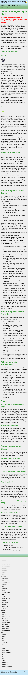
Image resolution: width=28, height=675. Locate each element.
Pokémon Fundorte (5, 650)
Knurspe (3, 590)
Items (3, 644)
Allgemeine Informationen (7, 564)
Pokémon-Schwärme (6, 598)
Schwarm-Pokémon (5, 626)
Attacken (3, 636)
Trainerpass (4, 604)
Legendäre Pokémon (6, 592)
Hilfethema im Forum (8, 545)
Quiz (2, 668)
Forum (13, 5)
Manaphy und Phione (6, 594)
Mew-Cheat (13, 486)
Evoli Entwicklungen (6, 582)
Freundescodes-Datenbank (7, 666)
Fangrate (25, 414)
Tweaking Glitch (5, 606)
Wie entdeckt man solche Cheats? (11, 551)
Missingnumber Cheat (8, 461)
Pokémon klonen (16, 509)
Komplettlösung (5, 578)
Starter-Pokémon (5, 602)
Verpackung (4, 572)
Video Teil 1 (3, 308)
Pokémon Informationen (6, 652)
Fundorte (3, 612)
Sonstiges (9, 7)
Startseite (3, 5)
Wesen (3, 658)
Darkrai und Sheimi (5, 580)
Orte (2, 646)
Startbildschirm (4, 570)
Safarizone (4, 600)
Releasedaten (4, 568)
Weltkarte (3, 574)
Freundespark (4, 584)
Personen (3, 648)
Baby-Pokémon (5, 618)
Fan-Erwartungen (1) (6, 662)
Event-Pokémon (5, 620)
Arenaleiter (4, 634)
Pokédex (19, 5)
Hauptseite (4, 560)
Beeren (3, 640)
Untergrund (4, 608)
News (8, 5)
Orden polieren (4, 596)
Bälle (3, 638)
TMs (2, 654)
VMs (2, 656)
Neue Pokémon (5, 614)
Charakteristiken (5, 642)
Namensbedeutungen (6, 566)
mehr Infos (17, 464)
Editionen (3, 7)
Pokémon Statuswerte (6, 628)
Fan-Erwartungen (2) (6, 664)
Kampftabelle (4, 588)
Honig (3, 586)
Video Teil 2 (9, 308)
